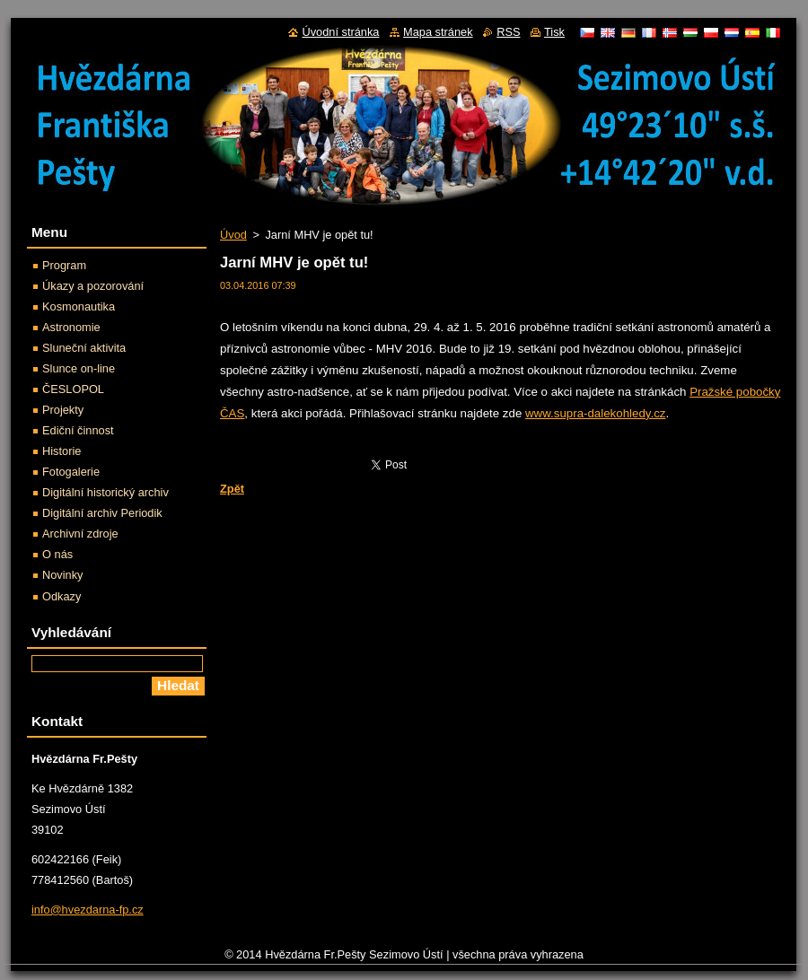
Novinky (62, 575)
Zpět (232, 488)
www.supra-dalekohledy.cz (595, 413)
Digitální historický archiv (105, 492)
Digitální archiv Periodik (102, 513)
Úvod (233, 234)
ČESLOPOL (73, 389)
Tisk (554, 32)
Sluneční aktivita (84, 347)
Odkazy (61, 596)
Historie (61, 451)
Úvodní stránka (340, 32)
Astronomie (71, 327)
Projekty (62, 409)
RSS (508, 32)
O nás (57, 554)
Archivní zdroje (80, 533)
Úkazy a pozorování (93, 286)
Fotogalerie (71, 471)
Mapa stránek (438, 32)
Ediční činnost (78, 430)
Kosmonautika (78, 306)
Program (64, 265)
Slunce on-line (78, 368)
